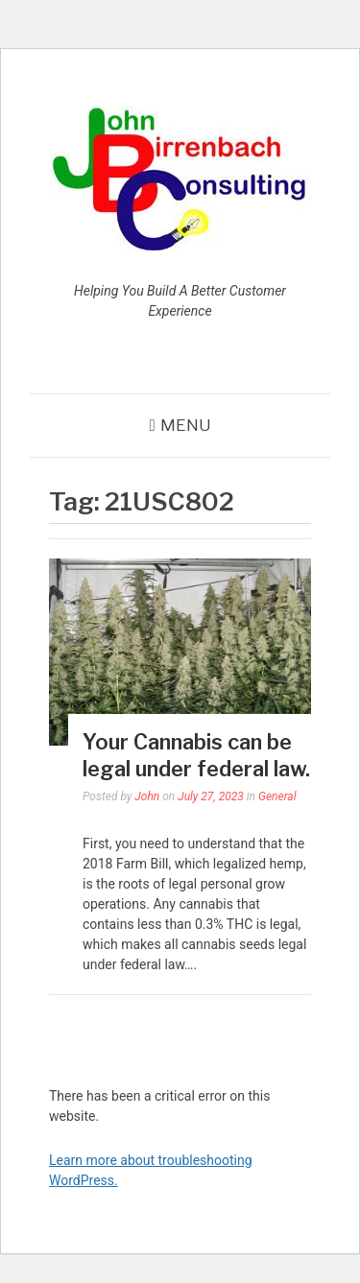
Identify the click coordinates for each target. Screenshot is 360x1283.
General (277, 796)
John (146, 796)
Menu (185, 425)
